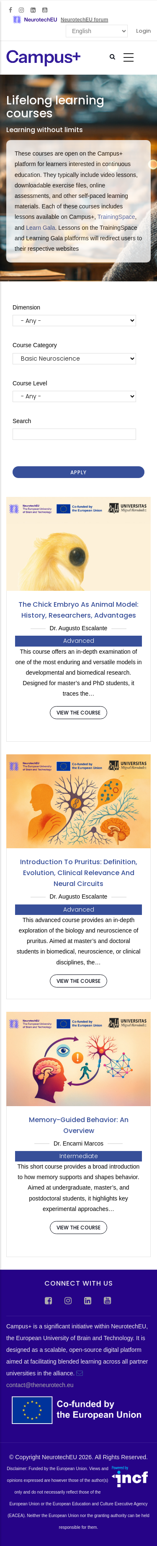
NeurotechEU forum (84, 20)
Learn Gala (40, 227)
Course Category (35, 345)
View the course (78, 712)
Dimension (26, 307)
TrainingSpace (116, 216)
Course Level (30, 383)
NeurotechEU (59, 1457)
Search (22, 421)
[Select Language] (97, 31)
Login (143, 31)
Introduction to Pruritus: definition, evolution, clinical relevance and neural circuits (78, 873)
